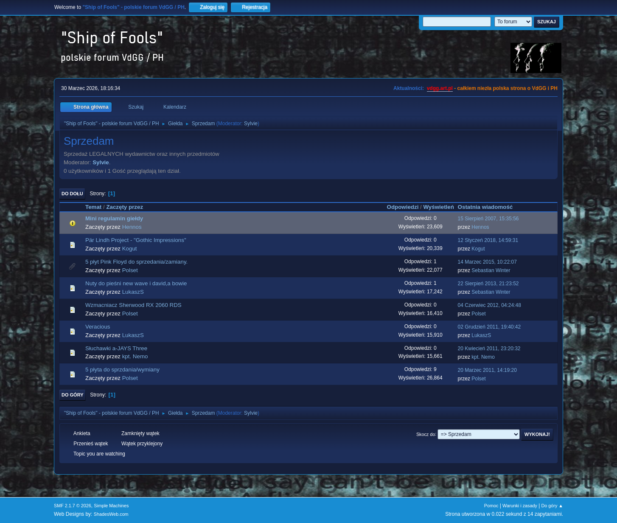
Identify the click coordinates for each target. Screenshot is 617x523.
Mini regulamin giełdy (114, 218)
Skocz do (425, 433)
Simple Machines (111, 505)
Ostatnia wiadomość (489, 207)
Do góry (73, 394)
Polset (130, 270)
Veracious (97, 326)
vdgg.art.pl (440, 88)
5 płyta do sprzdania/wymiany (122, 369)
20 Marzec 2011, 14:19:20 (487, 370)
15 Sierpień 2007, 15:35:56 (488, 219)
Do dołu (72, 193)
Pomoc (491, 505)
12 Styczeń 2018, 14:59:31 (488, 240)
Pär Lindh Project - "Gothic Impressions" (135, 240)
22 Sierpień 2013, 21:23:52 (488, 284)
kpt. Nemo (135, 356)
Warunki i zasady (519, 505)
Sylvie (251, 124)
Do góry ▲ (552, 505)
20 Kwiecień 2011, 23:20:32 (489, 348)
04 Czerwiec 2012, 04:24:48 (489, 305)
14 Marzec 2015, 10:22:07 (487, 262)
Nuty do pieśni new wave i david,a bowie (136, 283)
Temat (93, 207)
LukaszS (133, 292)
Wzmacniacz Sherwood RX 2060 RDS (133, 305)
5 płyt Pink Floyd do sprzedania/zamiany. (136, 262)
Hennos (132, 227)
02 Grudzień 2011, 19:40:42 (489, 327)
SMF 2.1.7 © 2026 (72, 505)
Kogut (129, 248)
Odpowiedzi (403, 207)
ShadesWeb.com (111, 514)
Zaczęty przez (124, 207)
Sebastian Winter (490, 270)
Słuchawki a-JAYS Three (116, 348)
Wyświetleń (438, 207)
